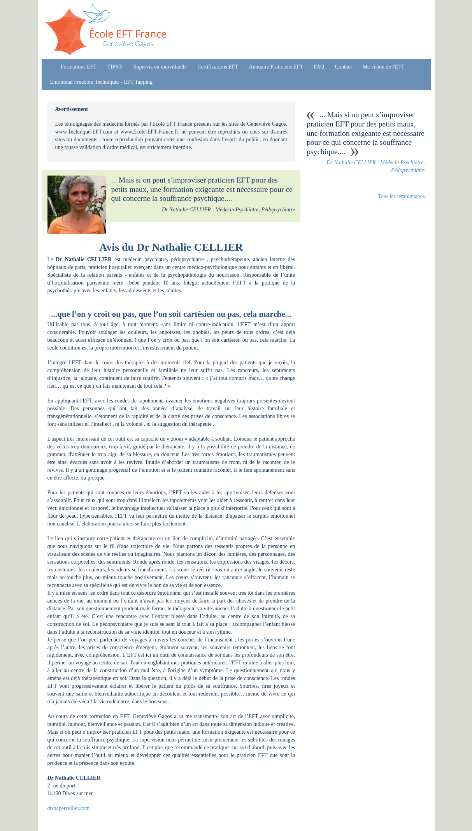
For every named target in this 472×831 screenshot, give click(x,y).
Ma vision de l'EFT (384, 67)
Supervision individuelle (160, 67)
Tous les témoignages (401, 196)
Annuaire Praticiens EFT (276, 67)
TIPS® (115, 67)
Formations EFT (79, 67)
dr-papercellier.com (68, 808)
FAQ (319, 67)
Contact (343, 67)
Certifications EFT (217, 67)
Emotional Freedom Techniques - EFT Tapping (101, 82)
